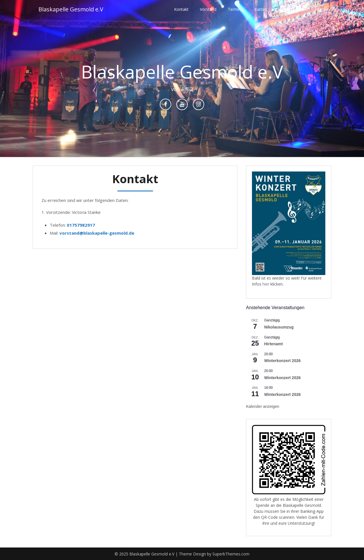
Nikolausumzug (278, 327)
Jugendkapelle (290, 9)
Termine (235, 9)
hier (266, 284)
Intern (320, 9)
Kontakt (181, 9)
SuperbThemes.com (230, 554)
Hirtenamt (273, 344)
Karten (261, 9)
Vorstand (208, 9)
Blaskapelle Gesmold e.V (70, 9)
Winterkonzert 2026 (282, 360)
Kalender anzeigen (262, 406)
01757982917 (81, 225)
